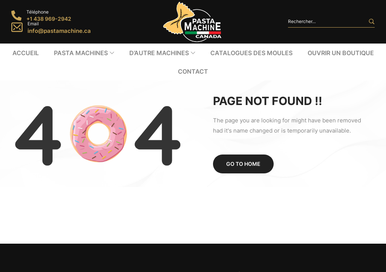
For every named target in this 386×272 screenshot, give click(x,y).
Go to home (243, 127)
